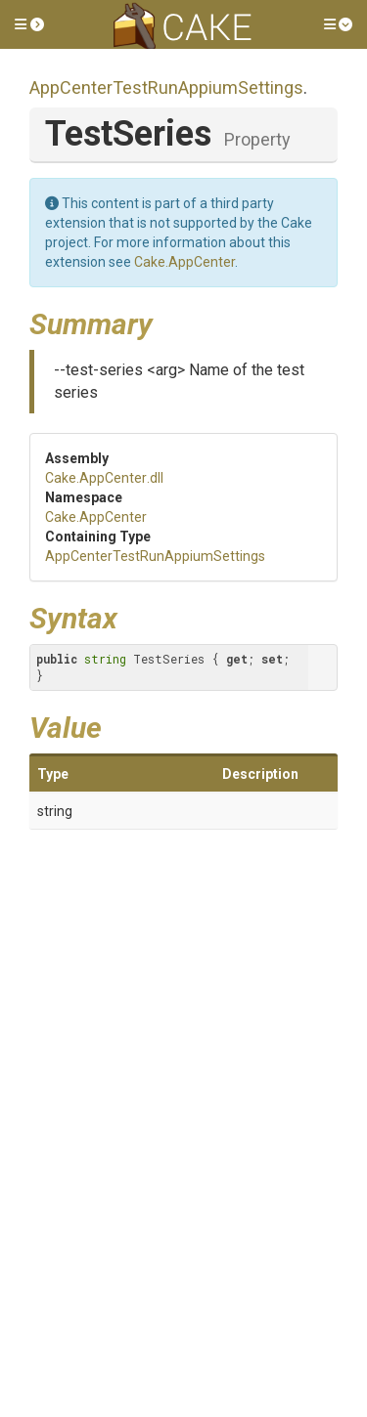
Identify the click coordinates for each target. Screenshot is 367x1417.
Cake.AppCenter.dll (104, 478)
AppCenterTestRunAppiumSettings (166, 87)
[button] (29, 24)
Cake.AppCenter (184, 262)
